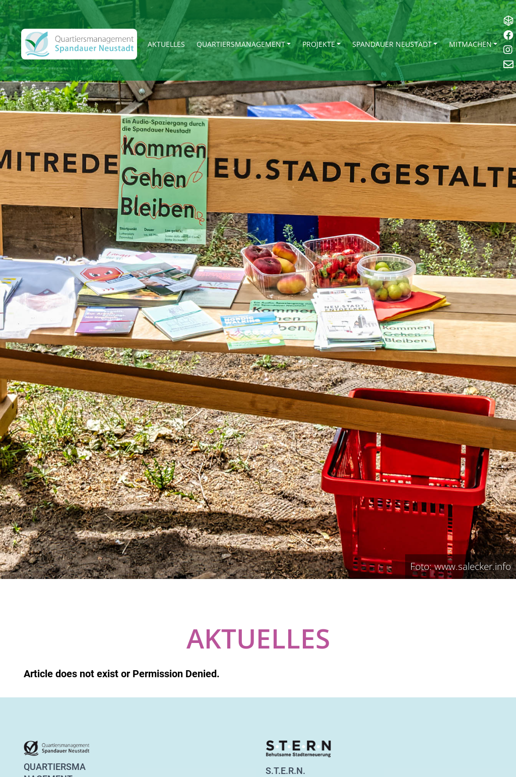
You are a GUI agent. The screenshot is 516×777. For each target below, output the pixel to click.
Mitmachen (470, 44)
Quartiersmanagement (241, 44)
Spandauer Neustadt (392, 44)
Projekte (318, 44)
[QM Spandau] (79, 44)
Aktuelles (166, 44)
